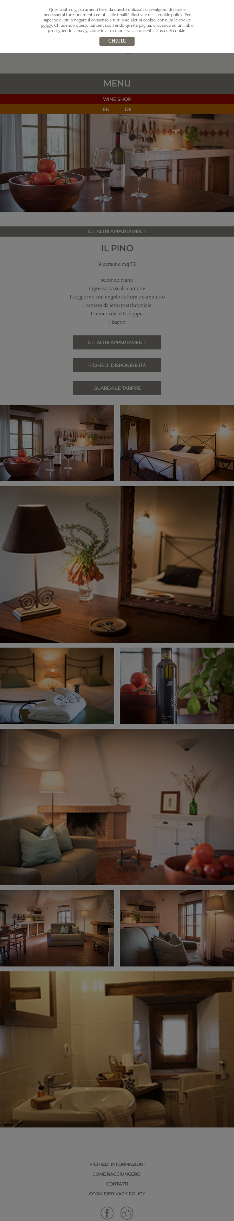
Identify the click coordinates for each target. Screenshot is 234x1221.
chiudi (117, 41)
